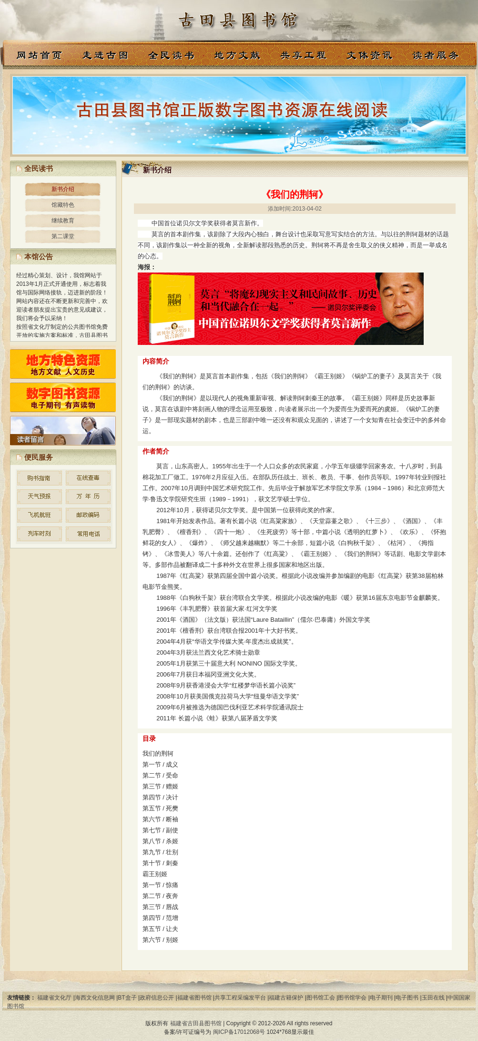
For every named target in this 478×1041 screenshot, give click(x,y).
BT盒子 (127, 997)
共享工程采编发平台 (240, 997)
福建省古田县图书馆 (196, 1023)
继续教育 (62, 220)
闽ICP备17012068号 (239, 1032)
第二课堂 (62, 236)
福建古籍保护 (286, 997)
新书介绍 (62, 189)
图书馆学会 (352, 997)
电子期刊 (381, 997)
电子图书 (407, 997)
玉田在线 (433, 997)
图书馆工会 (320, 997)
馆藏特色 (62, 205)
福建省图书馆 (194, 997)
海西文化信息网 (95, 997)
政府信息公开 (157, 997)
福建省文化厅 (54, 997)
